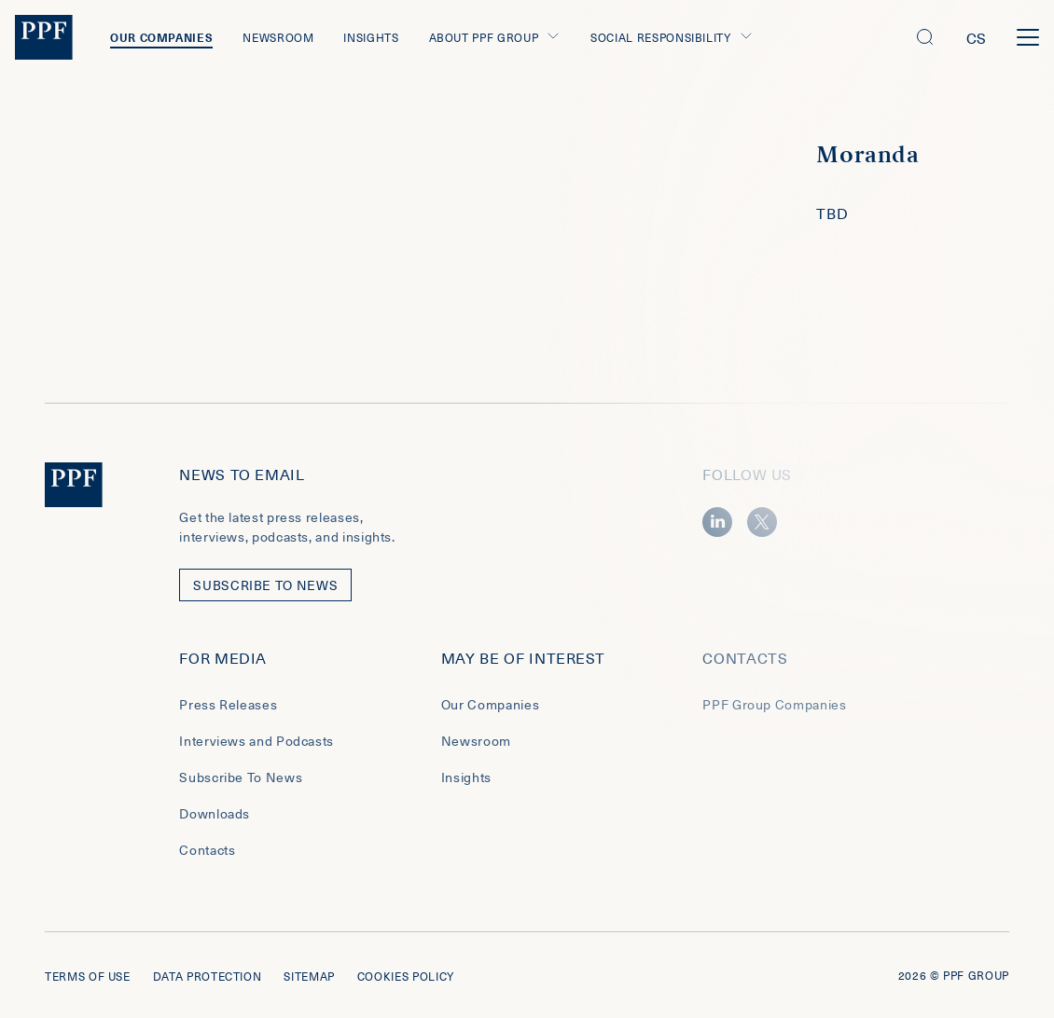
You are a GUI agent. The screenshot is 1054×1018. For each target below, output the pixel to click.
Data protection (207, 976)
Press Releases (228, 704)
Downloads (214, 813)
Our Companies (161, 37)
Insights (370, 37)
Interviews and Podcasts (256, 740)
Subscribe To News (240, 777)
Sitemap (309, 976)
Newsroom (278, 37)
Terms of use (88, 976)
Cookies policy (405, 976)
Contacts (207, 850)
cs (976, 37)
